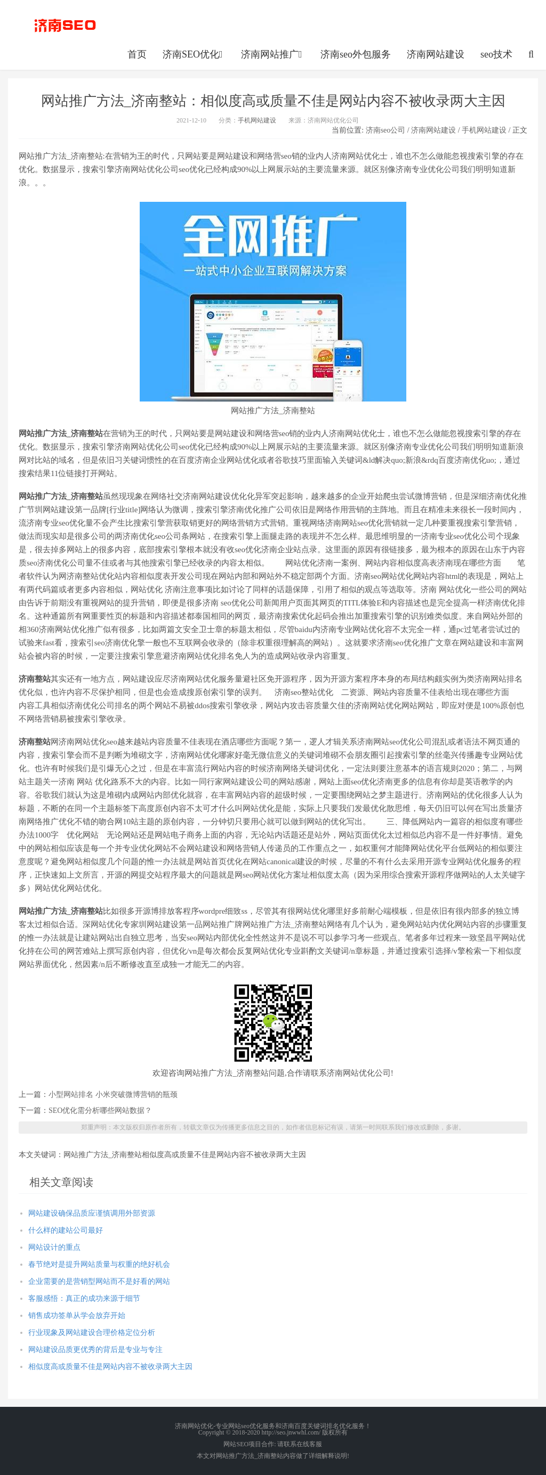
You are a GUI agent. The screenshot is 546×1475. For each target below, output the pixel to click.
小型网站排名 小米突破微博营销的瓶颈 (113, 1095)
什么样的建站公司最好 (65, 1230)
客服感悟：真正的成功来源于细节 (84, 1298)
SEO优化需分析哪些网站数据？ (100, 1111)
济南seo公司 (386, 130)
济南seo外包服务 (355, 54)
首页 (137, 54)
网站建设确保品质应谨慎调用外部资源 (91, 1213)
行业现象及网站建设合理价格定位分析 (91, 1333)
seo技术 (496, 54)
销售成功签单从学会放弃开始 (76, 1316)
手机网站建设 (257, 120)
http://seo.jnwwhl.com (65, 24)
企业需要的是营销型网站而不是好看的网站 (99, 1281)
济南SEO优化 (194, 54)
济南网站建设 (435, 54)
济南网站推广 (272, 54)
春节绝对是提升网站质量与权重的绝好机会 (99, 1264)
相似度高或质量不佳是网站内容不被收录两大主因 (110, 1367)
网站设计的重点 (54, 1247)
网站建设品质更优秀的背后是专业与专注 (95, 1350)
